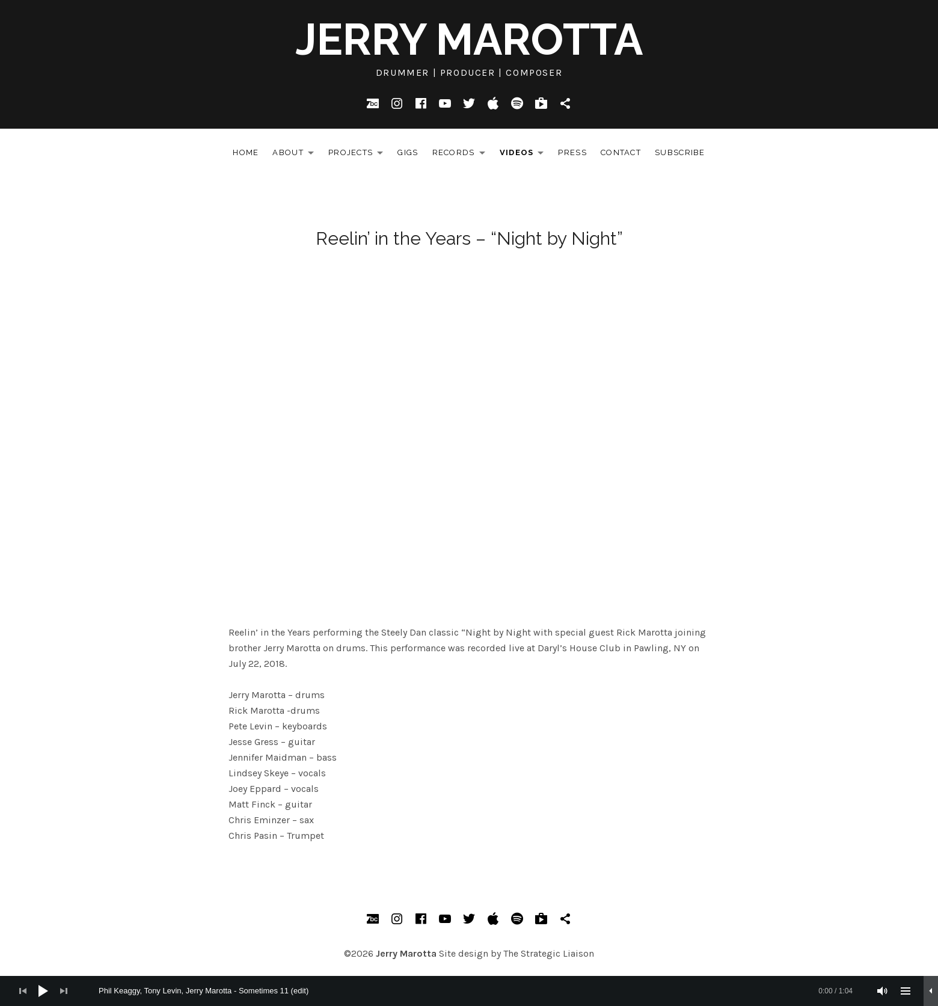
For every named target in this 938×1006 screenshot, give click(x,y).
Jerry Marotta (469, 39)
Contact (621, 152)
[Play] (43, 991)
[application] (469, 991)
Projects (359, 154)
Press (572, 152)
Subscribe (680, 152)
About (296, 154)
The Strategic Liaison (548, 953)
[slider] (476, 991)
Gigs (407, 152)
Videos (525, 154)
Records (462, 154)
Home (246, 152)
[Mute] (882, 991)
